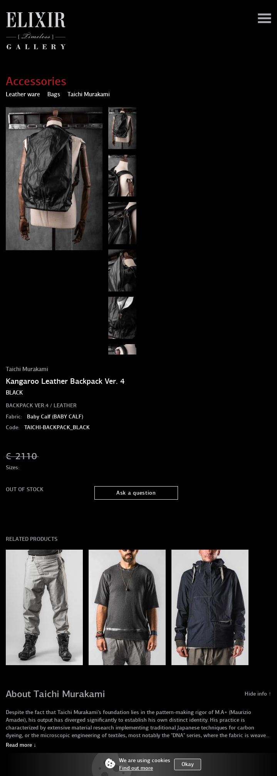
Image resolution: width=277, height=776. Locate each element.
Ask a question (136, 493)
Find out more (136, 768)
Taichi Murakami (27, 369)
